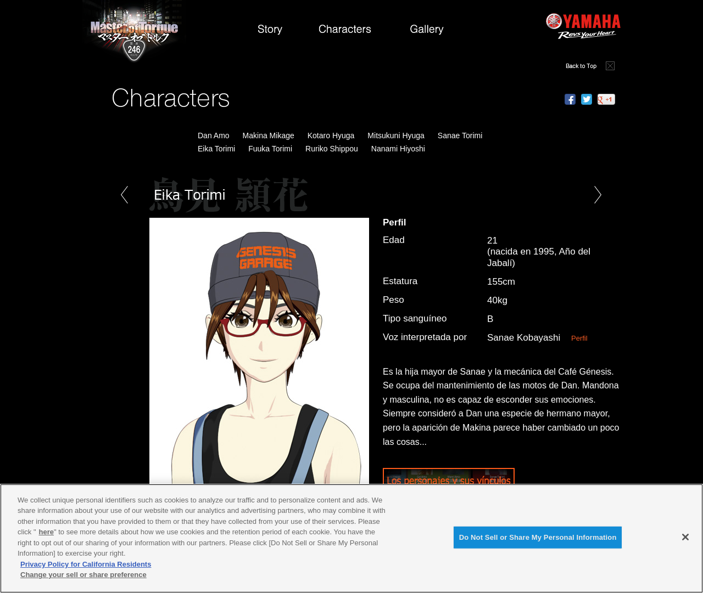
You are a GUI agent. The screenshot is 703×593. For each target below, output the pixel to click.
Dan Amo (214, 135)
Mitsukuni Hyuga (396, 135)
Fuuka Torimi (270, 148)
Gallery (426, 32)
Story (269, 32)
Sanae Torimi (460, 135)
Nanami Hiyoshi (398, 148)
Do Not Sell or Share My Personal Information (538, 537)
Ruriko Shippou (331, 148)
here (46, 532)
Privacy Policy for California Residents (85, 564)
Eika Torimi (216, 148)
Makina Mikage (268, 135)
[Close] (685, 537)
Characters (347, 32)
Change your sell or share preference (83, 575)
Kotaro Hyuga (331, 135)
